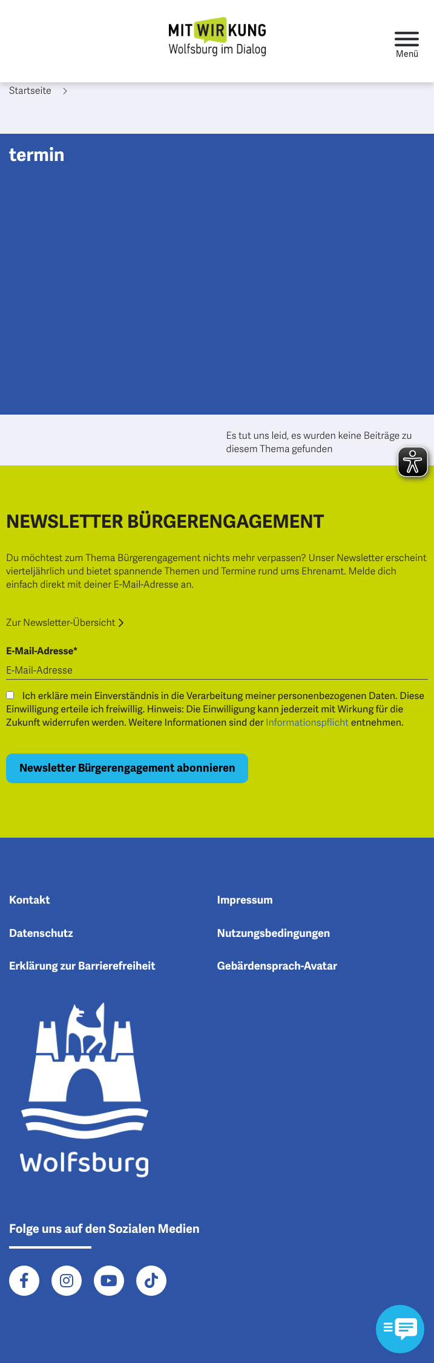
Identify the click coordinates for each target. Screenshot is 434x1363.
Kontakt (29, 900)
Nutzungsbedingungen (273, 934)
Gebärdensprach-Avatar (277, 966)
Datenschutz (41, 934)
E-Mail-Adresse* (41, 651)
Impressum (245, 900)
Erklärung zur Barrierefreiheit (82, 966)
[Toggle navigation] (407, 41)
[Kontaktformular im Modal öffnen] (400, 1329)
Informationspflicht (307, 723)
